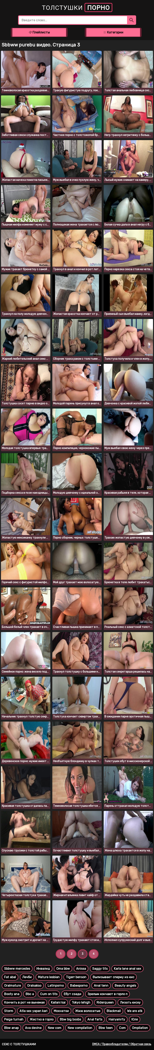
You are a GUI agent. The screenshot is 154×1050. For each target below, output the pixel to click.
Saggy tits (100, 969)
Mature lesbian (49, 977)
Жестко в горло (41, 1019)
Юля (134, 1019)
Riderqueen (105, 1002)
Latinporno (56, 985)
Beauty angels (125, 985)
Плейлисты (39, 32)
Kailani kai (58, 1002)
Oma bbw (63, 969)
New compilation (80, 1028)
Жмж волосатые (87, 1011)
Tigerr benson (76, 977)
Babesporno (79, 985)
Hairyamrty (117, 1019)
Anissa (81, 969)
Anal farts (94, 1019)
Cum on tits (48, 994)
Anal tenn (101, 985)
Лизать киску (130, 1002)
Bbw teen (106, 1028)
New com (54, 1028)
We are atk (134, 1011)
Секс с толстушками (19, 1044)
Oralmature (12, 985)
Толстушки (77, 7)
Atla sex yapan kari (33, 1011)
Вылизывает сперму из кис (113, 977)
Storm (8, 1011)
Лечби (27, 977)
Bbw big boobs (70, 1019)
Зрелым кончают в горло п (107, 994)
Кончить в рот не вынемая (24, 1002)
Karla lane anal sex (127, 969)
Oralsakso (34, 985)
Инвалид (43, 969)
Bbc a (30, 994)
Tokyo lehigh (81, 1002)
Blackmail (114, 1011)
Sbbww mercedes (17, 969)
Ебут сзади (72, 994)
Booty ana (11, 994)
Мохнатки (61, 1011)
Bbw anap (11, 1028)
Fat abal (10, 977)
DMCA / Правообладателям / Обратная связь (121, 1044)
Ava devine (33, 1028)
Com (122, 1028)
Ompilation (140, 1028)
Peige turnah (13, 1019)
